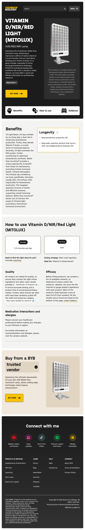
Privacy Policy (70, 472)
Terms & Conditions (72, 468)
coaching (17, 260)
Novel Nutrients (73, 504)
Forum (35, 463)
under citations (70, 300)
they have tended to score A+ (20, 301)
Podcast (36, 482)
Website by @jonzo (72, 507)
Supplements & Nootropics (15, 463)
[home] (11, 8)
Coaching (9, 472)
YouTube (36, 486)
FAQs (51, 463)
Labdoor (30, 298)
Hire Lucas (9, 477)
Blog (34, 468)
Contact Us (53, 468)
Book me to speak (12, 482)
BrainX (62, 504)
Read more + (11, 82)
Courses (36, 477)
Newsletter (37, 472)
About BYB (69, 463)
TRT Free (8, 468)
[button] (74, 8)
